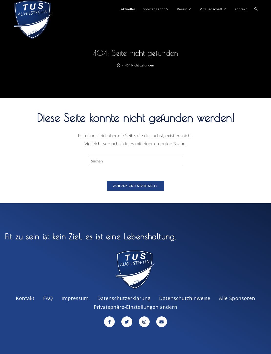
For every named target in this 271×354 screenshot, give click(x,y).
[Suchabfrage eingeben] (135, 161)
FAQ (48, 298)
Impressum (75, 298)
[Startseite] (118, 65)
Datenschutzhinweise (184, 298)
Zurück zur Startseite (135, 185)
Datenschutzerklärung (123, 298)
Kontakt (25, 298)
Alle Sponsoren (237, 298)
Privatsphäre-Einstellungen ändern (135, 307)
